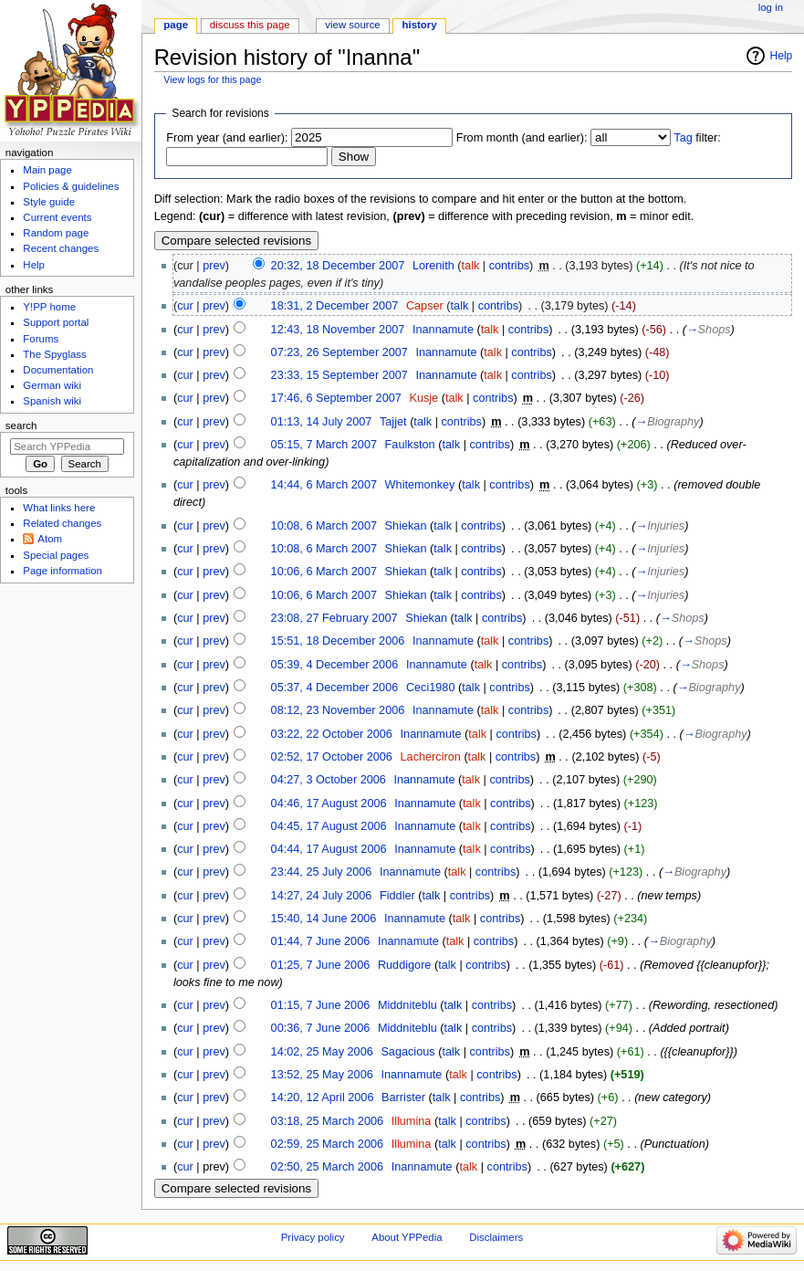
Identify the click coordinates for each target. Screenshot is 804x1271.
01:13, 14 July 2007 (321, 421)
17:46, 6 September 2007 (336, 398)
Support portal (56, 322)
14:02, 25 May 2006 (322, 1051)
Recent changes (61, 248)
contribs (509, 265)
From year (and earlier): (226, 137)
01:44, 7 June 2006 (321, 941)
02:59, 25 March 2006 (327, 1144)
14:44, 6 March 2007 (324, 484)
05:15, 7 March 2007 (324, 444)
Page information (62, 570)
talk (471, 265)
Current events (57, 217)
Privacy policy (313, 1237)
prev (214, 265)
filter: (697, 137)
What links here (59, 507)
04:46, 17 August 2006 (329, 803)
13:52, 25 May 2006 (322, 1074)
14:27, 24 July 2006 (321, 895)
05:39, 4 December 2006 (335, 664)
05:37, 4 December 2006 (335, 687)
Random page (56, 232)
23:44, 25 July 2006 (321, 872)
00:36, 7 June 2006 (321, 1028)
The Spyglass (54, 354)
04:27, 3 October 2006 (328, 779)
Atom (49, 538)
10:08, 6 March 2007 (324, 526)
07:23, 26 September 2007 (339, 352)
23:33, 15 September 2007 (339, 375)
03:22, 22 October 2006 (331, 734)
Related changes (62, 523)
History (419, 24)
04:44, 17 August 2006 (329, 849)
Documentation (58, 369)
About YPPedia (406, 1237)
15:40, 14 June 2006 (324, 918)
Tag (682, 137)
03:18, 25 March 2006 (327, 1121)
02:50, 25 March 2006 (327, 1167)
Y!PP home (49, 306)
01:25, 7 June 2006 (321, 965)
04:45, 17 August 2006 (329, 826)
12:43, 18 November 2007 (338, 329)
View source (352, 24)
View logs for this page (212, 79)
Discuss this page (250, 24)
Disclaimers (496, 1237)
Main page (47, 169)
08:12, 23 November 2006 (338, 710)
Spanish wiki (52, 400)
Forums (40, 338)
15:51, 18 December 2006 (338, 641)
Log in (770, 7)
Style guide (49, 201)
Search (21, 425)
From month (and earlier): (522, 137)
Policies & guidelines (71, 186)
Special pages (56, 555)
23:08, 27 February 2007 (334, 618)
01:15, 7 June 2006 (321, 1005)
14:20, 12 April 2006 (322, 1097)
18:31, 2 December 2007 (335, 305)
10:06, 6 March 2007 (324, 571)
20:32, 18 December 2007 (338, 265)
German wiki (52, 385)
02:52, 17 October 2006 (331, 757)
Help (781, 55)
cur (185, 305)
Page (175, 24)
